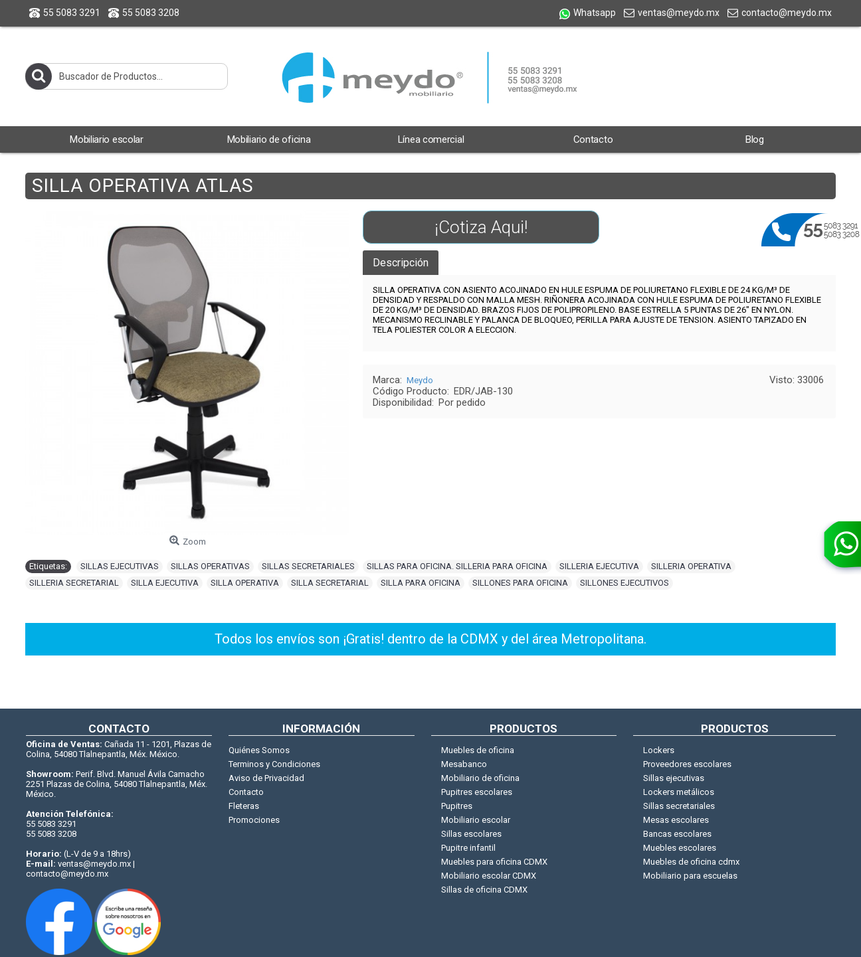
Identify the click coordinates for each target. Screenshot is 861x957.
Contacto (246, 792)
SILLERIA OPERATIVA (691, 566)
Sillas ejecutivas (673, 778)
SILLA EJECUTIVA (165, 583)
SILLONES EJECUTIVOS (624, 583)
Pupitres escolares (476, 792)
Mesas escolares (676, 820)
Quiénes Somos (259, 750)
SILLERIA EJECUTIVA (599, 566)
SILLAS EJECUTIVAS (119, 566)
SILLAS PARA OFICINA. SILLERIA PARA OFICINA (457, 566)
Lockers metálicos (678, 792)
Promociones (254, 820)
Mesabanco (464, 764)
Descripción (401, 262)
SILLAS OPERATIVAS (210, 566)
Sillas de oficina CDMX (484, 890)
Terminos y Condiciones (274, 764)
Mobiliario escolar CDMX (488, 876)
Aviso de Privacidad (266, 778)
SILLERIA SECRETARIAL (74, 583)
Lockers (658, 750)
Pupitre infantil (468, 848)
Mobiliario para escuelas (690, 876)
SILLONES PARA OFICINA (520, 583)
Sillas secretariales (679, 806)
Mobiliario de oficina (480, 778)
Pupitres (456, 806)
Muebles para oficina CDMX (494, 862)
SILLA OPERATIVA (245, 583)
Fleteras (244, 806)
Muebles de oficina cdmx (691, 862)
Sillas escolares (471, 834)
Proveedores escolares (687, 764)
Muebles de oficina (477, 750)
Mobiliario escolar (475, 820)
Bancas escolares (677, 834)
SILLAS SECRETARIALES (308, 566)
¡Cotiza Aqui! (480, 227)
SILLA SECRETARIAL (330, 583)
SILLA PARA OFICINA (420, 583)
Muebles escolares (679, 848)
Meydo (420, 380)
